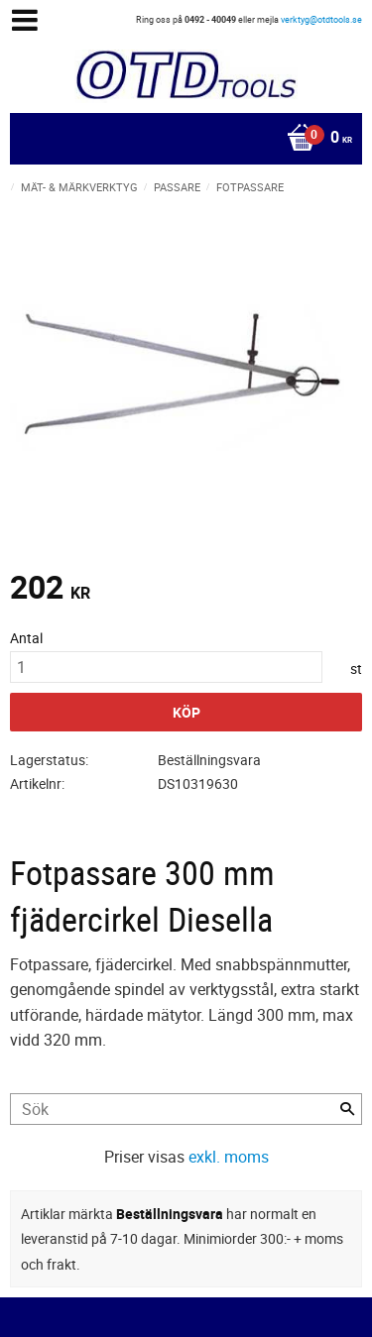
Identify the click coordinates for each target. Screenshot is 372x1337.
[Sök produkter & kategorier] (186, 1109)
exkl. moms (228, 1157)
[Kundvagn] (181, 139)
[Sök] (347, 1109)
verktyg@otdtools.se (321, 19)
